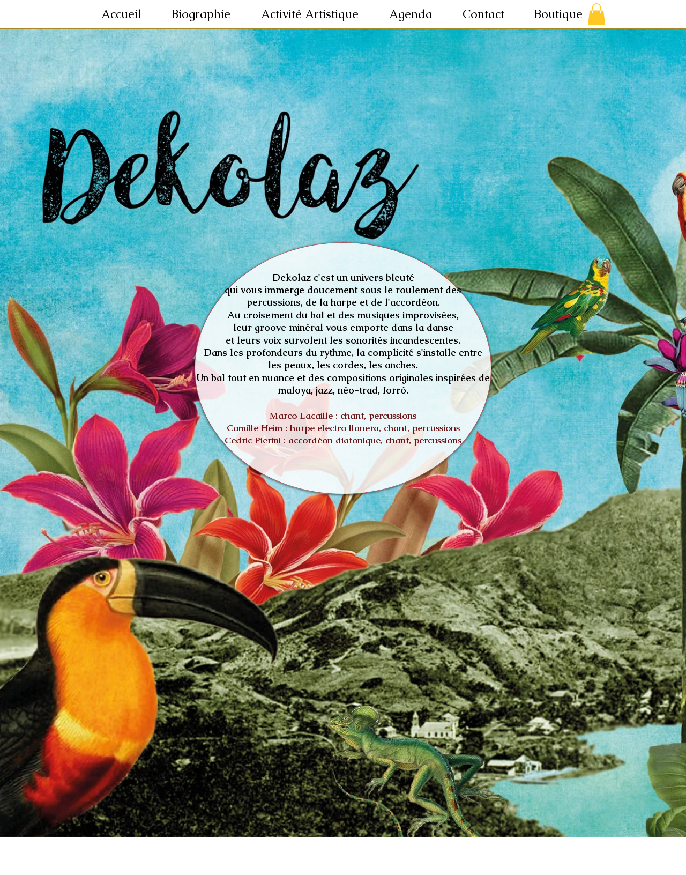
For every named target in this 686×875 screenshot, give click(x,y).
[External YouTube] (344, 630)
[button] (317, 14)
